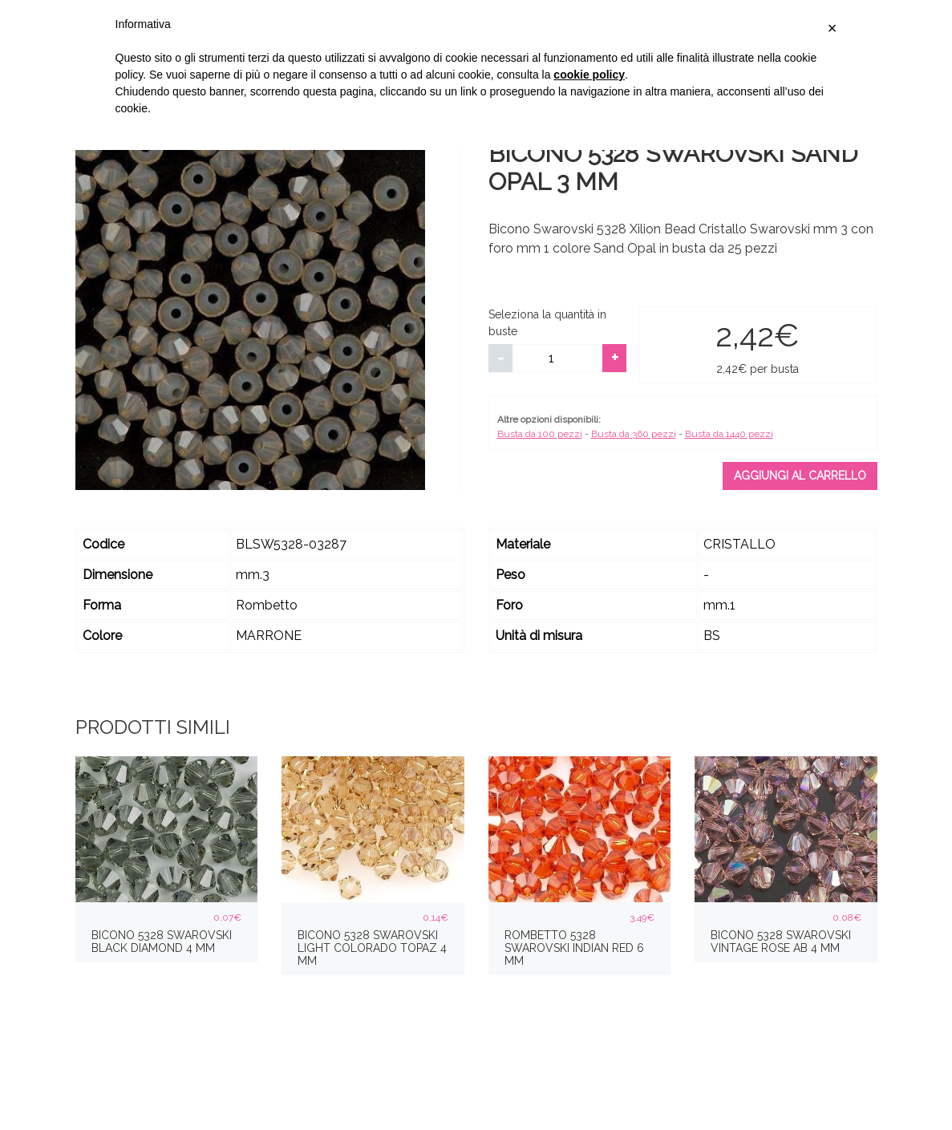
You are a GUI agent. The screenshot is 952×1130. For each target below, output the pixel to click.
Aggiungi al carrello (800, 475)
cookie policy (589, 74)
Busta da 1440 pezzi (729, 433)
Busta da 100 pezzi (539, 433)
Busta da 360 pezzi (633, 433)
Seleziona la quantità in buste (547, 323)
